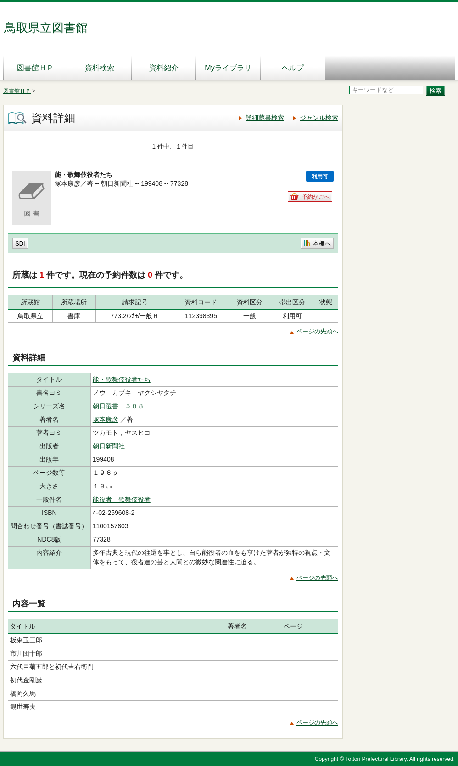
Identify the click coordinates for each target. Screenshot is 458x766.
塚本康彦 (105, 419)
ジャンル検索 (319, 117)
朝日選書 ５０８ (118, 406)
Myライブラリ (228, 68)
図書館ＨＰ (35, 68)
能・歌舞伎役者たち (122, 379)
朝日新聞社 (109, 446)
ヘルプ (293, 68)
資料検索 (99, 68)
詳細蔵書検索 (265, 117)
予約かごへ (316, 197)
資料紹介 (164, 68)
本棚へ (322, 243)
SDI (20, 243)
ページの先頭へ (317, 331)
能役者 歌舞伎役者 (122, 499)
